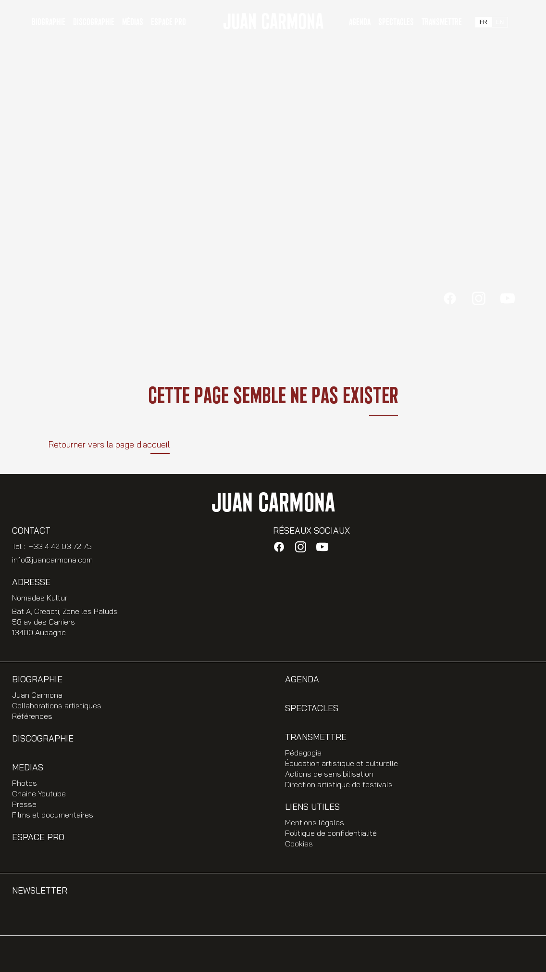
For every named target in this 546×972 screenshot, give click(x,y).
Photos (24, 783)
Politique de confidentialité (331, 833)
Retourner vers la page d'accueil (109, 444)
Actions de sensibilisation (329, 774)
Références (32, 716)
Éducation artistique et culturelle (341, 763)
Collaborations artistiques (56, 705)
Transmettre (442, 22)
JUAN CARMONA (273, 22)
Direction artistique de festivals (339, 784)
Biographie (37, 679)
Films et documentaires (52, 814)
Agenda (360, 22)
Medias (27, 767)
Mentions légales (314, 822)
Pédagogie (303, 752)
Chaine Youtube (39, 793)
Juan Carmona (37, 695)
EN (500, 22)
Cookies (299, 843)
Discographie (93, 22)
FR (483, 22)
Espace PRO (168, 22)
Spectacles (396, 22)
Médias (132, 22)
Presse (24, 804)
